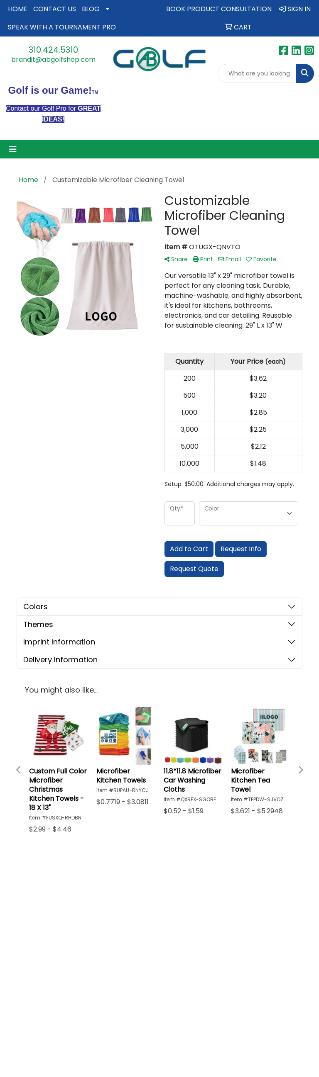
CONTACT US (54, 9)
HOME (17, 9)
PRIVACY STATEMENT (159, 878)
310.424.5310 (53, 50)
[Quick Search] (257, 73)
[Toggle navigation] (13, 149)
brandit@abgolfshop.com (53, 59)
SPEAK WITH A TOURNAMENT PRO (62, 27)
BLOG (91, 9)
